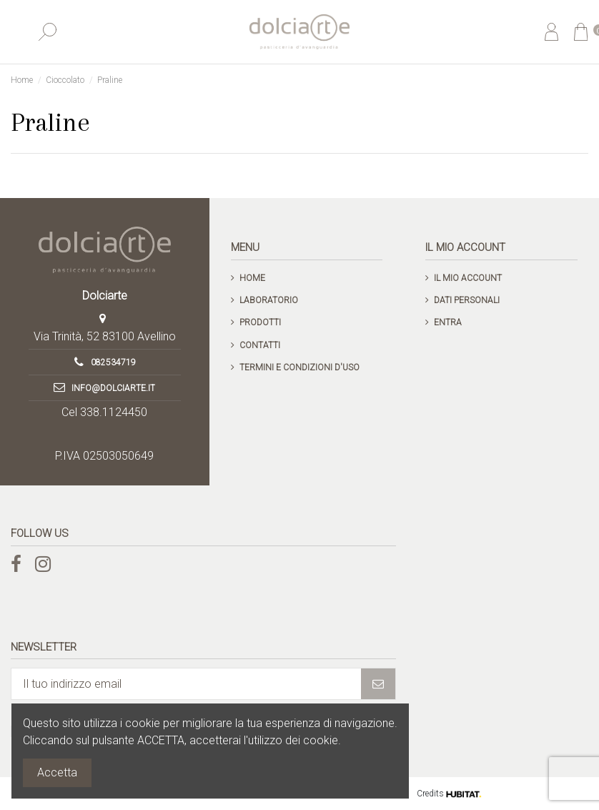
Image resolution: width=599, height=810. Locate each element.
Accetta (57, 772)
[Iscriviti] (378, 683)
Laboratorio (268, 300)
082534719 (113, 362)
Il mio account (468, 278)
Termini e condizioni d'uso (299, 367)
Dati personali (467, 300)
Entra (448, 322)
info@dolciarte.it (113, 388)
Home (252, 278)
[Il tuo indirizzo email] (186, 683)
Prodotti (260, 322)
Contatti (259, 345)
